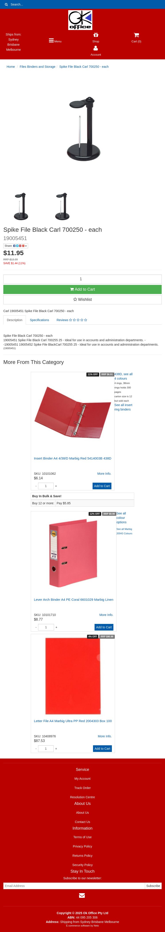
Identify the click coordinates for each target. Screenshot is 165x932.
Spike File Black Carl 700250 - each (84, 66)
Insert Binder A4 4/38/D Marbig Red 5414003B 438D (72, 458)
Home (11, 66)
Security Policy (82, 865)
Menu (55, 41)
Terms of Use (82, 837)
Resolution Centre (82, 797)
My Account (82, 778)
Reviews (71, 320)
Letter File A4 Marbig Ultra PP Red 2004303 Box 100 (73, 721)
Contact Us (82, 822)
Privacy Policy (82, 846)
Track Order (82, 788)
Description (14, 320)
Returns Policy (82, 855)
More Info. (104, 473)
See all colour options (121, 518)
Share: (16, 245)
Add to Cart (82, 289)
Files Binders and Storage (37, 66)
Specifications (39, 320)
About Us (82, 812)
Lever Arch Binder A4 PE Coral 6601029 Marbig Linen (73, 599)
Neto (96, 925)
